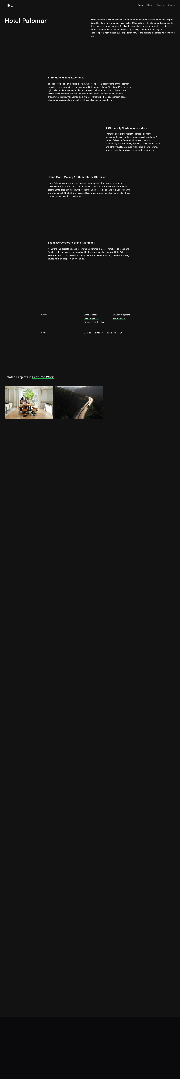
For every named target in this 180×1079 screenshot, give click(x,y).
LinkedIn (87, 333)
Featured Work (43, 377)
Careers (160, 5)
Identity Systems (91, 319)
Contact (171, 5)
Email (122, 333)
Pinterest (99, 333)
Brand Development (121, 315)
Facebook (111, 333)
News (149, 5)
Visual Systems (119, 319)
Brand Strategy (90, 315)
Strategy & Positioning (94, 322)
